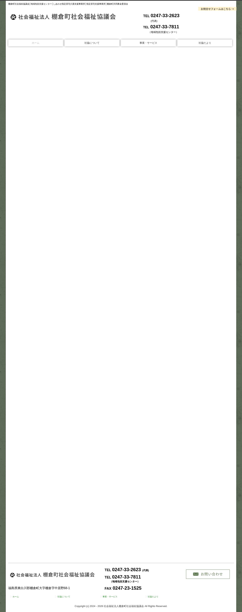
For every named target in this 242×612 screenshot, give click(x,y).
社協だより (205, 42)
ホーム (35, 42)
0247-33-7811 (164, 26)
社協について (91, 42)
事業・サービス (148, 42)
